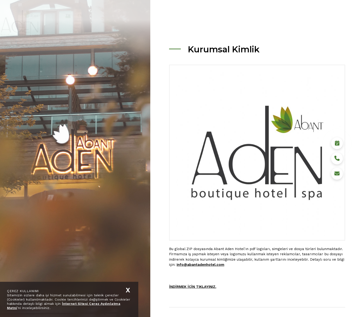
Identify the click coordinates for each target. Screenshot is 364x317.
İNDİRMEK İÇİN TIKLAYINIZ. (192, 287)
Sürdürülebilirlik (253, 15)
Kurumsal (206, 15)
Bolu (279, 15)
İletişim (316, 15)
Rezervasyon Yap (337, 304)
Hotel (227, 15)
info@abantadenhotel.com (200, 265)
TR (80, 15)
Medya (296, 15)
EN (93, 15)
